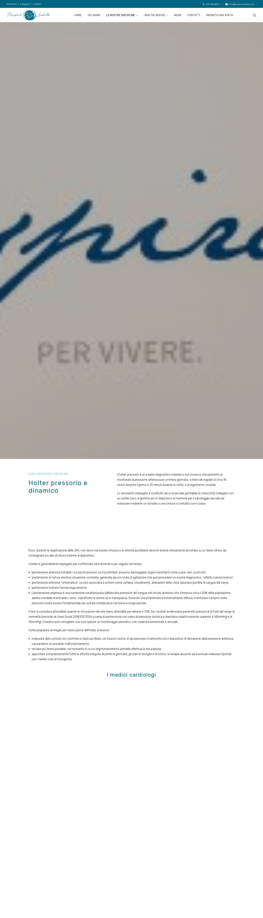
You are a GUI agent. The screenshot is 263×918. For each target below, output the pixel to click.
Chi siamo (95, 867)
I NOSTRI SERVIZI (156, 15)
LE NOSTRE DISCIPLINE (122, 15)
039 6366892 (212, 4)
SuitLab (197, 909)
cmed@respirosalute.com (240, 4)
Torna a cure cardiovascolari (131, 732)
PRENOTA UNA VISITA (219, 15)
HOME (78, 15)
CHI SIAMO (94, 15)
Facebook (12, 4)
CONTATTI (193, 15)
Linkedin (37, 4)
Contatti (131, 782)
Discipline (94, 873)
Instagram (25, 4)
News (92, 884)
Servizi (93, 878)
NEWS (178, 15)
